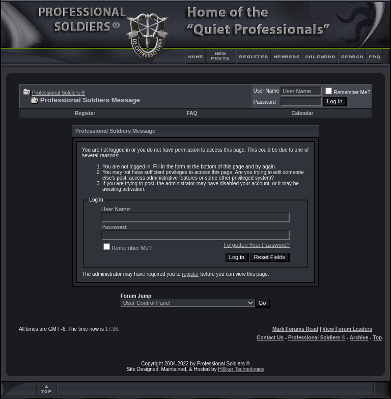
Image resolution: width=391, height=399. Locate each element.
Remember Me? (347, 92)
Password (265, 102)
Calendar (303, 113)
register (190, 274)
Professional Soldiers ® (58, 93)
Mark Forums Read (295, 329)
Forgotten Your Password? (257, 245)
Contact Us (270, 337)
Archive (359, 337)
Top (377, 337)
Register (85, 113)
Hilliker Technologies (241, 369)
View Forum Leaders (347, 329)
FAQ (192, 113)
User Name (267, 91)
